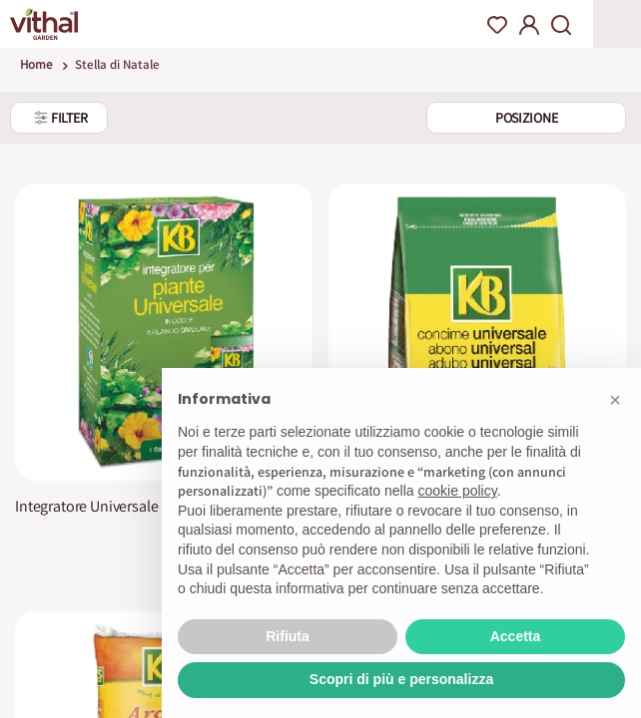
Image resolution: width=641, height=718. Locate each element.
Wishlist (497, 25)
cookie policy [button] (457, 491)
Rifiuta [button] (288, 636)
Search (561, 25)
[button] (615, 400)
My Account (529, 25)
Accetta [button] (515, 636)
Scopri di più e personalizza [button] (401, 679)
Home (36, 64)
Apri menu (617, 24)
